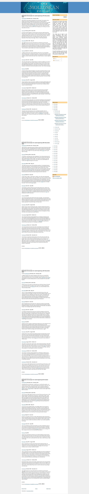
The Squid (23, 59)
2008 (55, 171)
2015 (55, 158)
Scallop (34, 25)
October (56, 127)
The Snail (23, 30)
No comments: (35, 120)
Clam (23, 54)
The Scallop (24, 87)
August (56, 130)
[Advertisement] (31, 132)
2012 (55, 164)
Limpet (28, 159)
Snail (31, 169)
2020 (55, 149)
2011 (55, 166)
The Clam (23, 50)
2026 (55, 104)
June (56, 134)
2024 (55, 107)
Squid (42, 181)
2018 (55, 153)
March (56, 139)
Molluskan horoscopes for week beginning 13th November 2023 (36, 271)
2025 (55, 106)
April (56, 138)
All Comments (56, 60)
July (56, 132)
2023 (55, 109)
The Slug (23, 68)
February (56, 141)
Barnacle (41, 113)
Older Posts (48, 488)
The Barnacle (24, 18)
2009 (55, 169)
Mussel (49, 277)
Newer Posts (24, 488)
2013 (55, 162)
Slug (28, 191)
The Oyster (24, 204)
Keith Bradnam (57, 176)
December (57, 111)
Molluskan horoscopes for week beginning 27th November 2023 (36, 16)
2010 (55, 167)
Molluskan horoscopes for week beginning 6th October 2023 (35, 380)
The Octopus (24, 97)
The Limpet (24, 40)
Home (36, 488)
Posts (54, 58)
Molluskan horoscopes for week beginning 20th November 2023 (36, 143)
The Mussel (24, 109)
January (56, 143)
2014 (55, 160)
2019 (55, 151)
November (57, 112)
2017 (55, 155)
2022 (55, 146)
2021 (55, 147)
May (56, 136)
